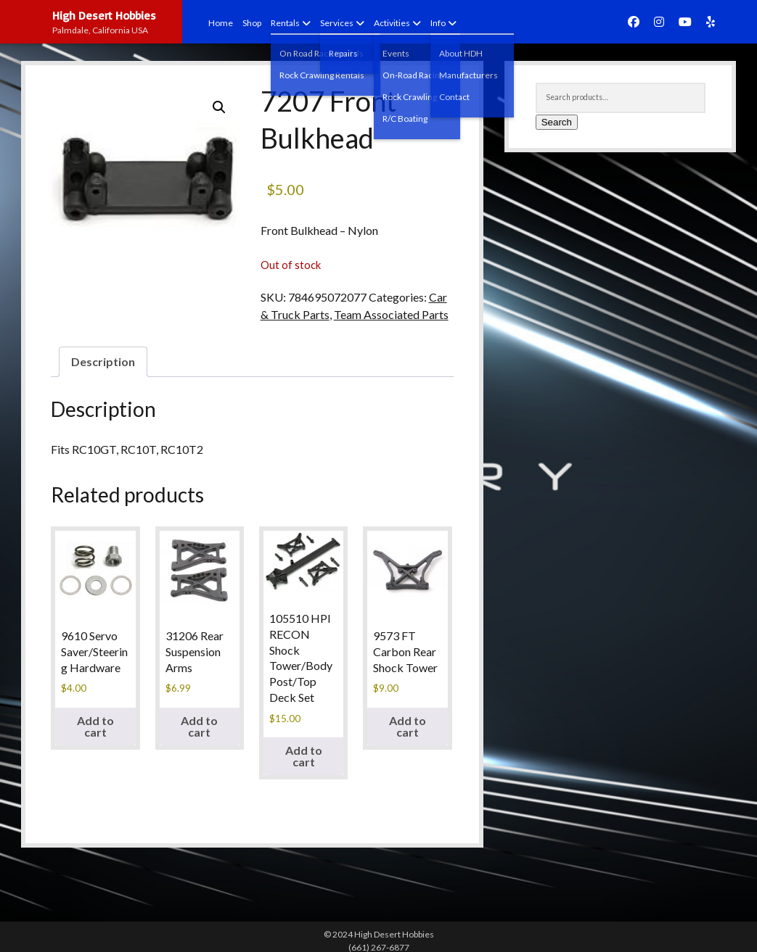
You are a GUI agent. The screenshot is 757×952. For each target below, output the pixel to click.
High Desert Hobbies (104, 15)
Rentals (285, 22)
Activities (392, 22)
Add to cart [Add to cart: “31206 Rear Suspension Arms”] (199, 726)
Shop (251, 22)
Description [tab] (103, 361)
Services (336, 22)
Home (220, 22)
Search (556, 122)
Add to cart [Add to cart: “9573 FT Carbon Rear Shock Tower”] (407, 726)
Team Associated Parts (391, 314)
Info (438, 22)
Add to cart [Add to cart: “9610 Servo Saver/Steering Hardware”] (95, 726)
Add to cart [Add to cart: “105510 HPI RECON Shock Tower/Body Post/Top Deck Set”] (303, 756)
